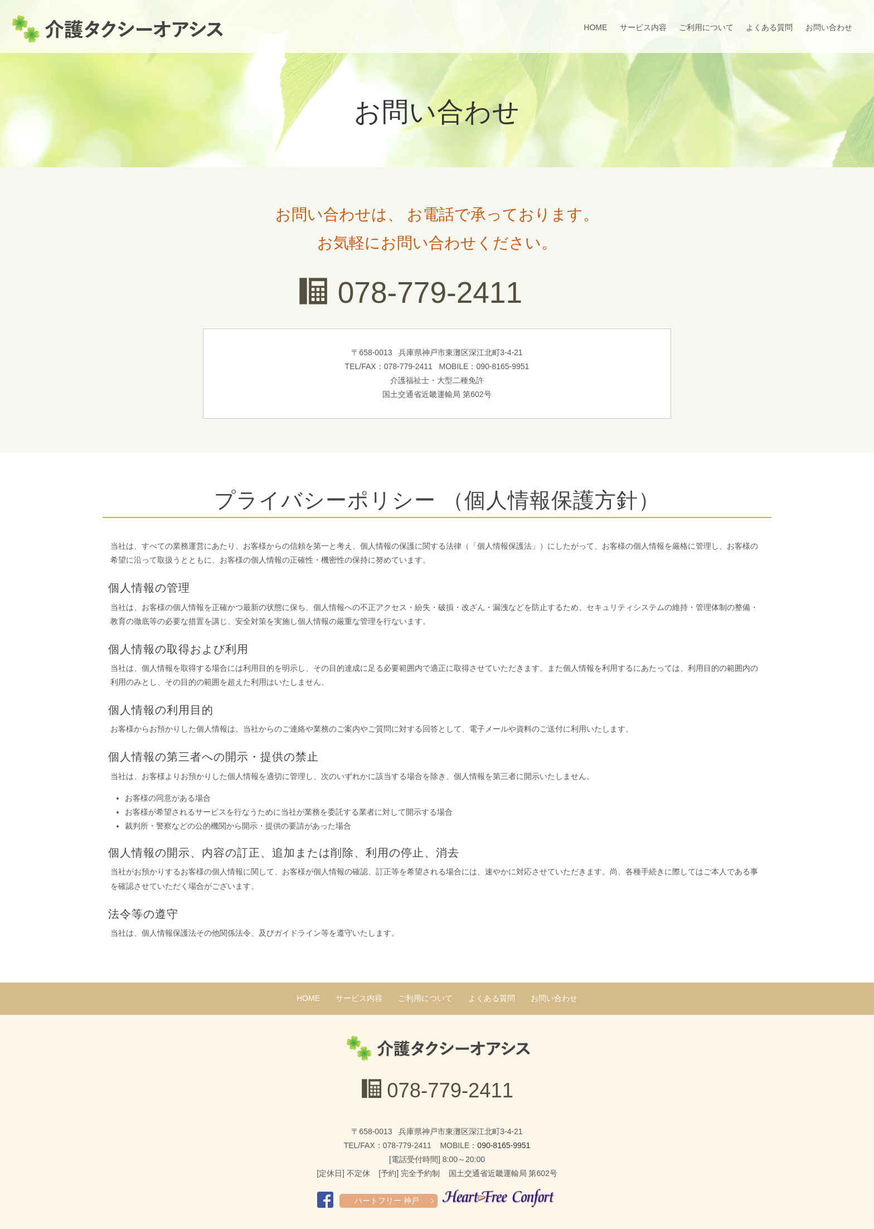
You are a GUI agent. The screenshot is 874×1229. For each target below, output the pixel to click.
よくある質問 (769, 27)
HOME (595, 27)
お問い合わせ (828, 27)
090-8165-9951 (503, 1145)
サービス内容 (643, 27)
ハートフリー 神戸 (387, 1200)
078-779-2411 (430, 292)
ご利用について (706, 27)
